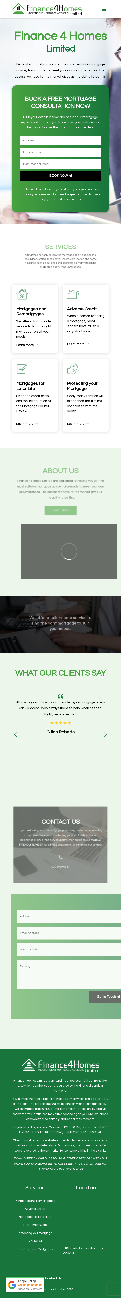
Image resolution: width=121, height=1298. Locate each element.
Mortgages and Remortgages (35, 1200)
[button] (105, 734)
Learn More (60, 507)
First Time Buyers (35, 1224)
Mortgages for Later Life (35, 1216)
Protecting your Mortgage (35, 1233)
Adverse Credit (35, 1208)
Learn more (25, 345)
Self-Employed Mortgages (35, 1249)
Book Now (58, 173)
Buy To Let (35, 1241)
